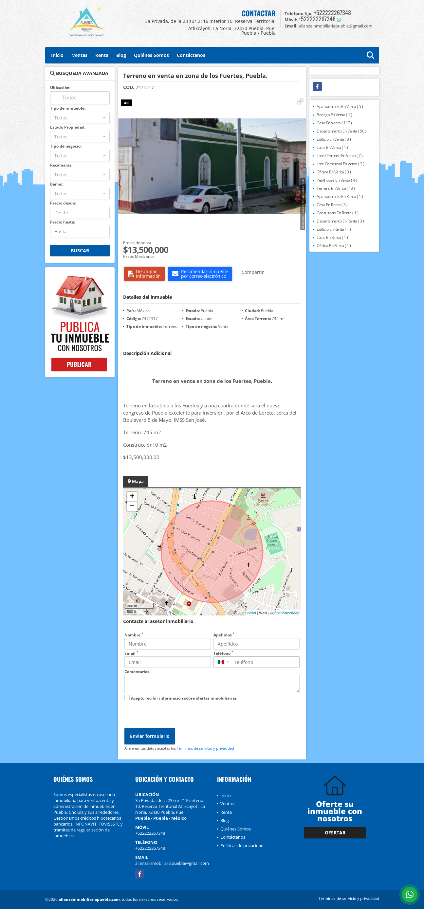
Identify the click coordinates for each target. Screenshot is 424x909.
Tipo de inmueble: (67, 108)
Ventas (79, 55)
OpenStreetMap (286, 613)
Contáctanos (191, 55)
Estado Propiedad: (67, 127)
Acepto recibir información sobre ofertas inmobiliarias (184, 698)
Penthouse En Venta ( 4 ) (337, 180)
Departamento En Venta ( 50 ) (341, 131)
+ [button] (132, 497)
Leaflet (250, 613)
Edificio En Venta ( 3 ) (334, 139)
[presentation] (174, 715)
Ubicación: (60, 87)
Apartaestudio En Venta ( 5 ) (340, 106)
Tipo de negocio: (66, 146)
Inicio (57, 55)
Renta (101, 55)
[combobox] (80, 117)
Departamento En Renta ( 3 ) (340, 221)
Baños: (56, 184)
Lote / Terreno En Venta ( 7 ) (340, 155)
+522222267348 (332, 12)
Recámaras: (61, 165)
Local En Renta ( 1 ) (332, 237)
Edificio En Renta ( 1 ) (334, 229)
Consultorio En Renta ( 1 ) (337, 213)
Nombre (133, 635)
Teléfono (223, 653)
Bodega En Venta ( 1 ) (334, 114)
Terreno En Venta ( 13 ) (336, 188)
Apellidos (223, 635)
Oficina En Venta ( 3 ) (334, 172)
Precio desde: (63, 203)
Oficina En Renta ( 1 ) (334, 245)
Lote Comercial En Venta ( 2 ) (340, 164)
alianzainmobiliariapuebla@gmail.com (172, 863)
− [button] (132, 506)
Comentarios (136, 671)
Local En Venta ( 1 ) (332, 147)
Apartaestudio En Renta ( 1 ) (340, 196)
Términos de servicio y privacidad (205, 748)
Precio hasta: (62, 222)
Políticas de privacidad (242, 845)
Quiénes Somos (151, 55)
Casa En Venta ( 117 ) (334, 123)
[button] (300, 101)
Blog (121, 55)
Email (131, 653)
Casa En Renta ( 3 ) (332, 204)
